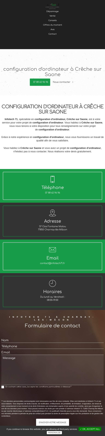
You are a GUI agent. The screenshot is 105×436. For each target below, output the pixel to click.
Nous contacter (63, 82)
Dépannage (52, 21)
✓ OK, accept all (90, 429)
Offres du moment (52, 34)
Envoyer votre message (52, 422)
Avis (53, 39)
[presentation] (22, 394)
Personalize (54, 433)
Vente (52, 25)
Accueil (52, 16)
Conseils (52, 30)
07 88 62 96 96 (40, 82)
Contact (52, 43)
